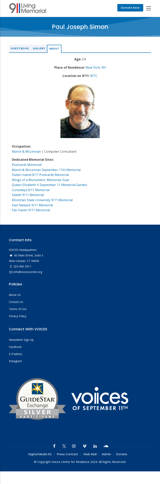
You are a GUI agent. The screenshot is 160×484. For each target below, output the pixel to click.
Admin (106, 454)
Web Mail (90, 454)
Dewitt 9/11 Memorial (28, 195)
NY (104, 67)
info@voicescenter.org (25, 272)
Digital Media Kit (40, 454)
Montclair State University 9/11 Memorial (42, 200)
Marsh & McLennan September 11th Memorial (46, 170)
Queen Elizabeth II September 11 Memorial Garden (49, 185)
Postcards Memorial (26, 165)
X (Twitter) (15, 354)
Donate (121, 454)
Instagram (15, 361)
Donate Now (130, 8)
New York (93, 67)
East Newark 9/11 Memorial (32, 205)
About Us (15, 295)
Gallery (39, 48)
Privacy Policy (17, 316)
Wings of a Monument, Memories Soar (40, 180)
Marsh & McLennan (26, 151)
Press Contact (67, 454)
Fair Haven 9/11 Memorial (31, 210)
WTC (93, 76)
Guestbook (20, 48)
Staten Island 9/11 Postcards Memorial (40, 175)
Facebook (15, 347)
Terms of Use (17, 309)
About (54, 48)
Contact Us (16, 302)
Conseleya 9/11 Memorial (30, 190)
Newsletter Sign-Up (21, 340)
